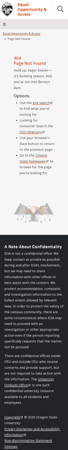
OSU (32, 132)
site (43, 103)
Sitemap (10, 446)
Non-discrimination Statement (28, 440)
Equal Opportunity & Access (32, 9)
